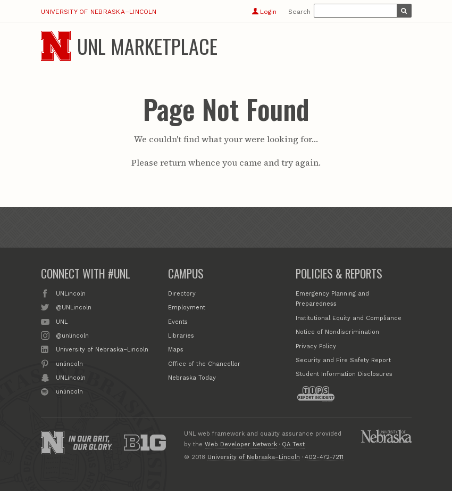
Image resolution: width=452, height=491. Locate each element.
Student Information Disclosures (344, 374)
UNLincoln (71, 293)
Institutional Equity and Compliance (348, 318)
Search (299, 12)
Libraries (181, 335)
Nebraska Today (192, 377)
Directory (182, 293)
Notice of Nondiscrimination (337, 332)
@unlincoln (72, 335)
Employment (186, 307)
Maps (175, 349)
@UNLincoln (73, 306)
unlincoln (69, 363)
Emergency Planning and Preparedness (332, 299)
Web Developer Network (241, 444)
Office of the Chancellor (204, 364)
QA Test (293, 444)
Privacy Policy (316, 346)
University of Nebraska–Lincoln (99, 12)
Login (264, 11)
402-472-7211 (324, 457)
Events (178, 321)
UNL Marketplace (147, 46)
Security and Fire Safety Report (343, 360)
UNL (62, 321)
